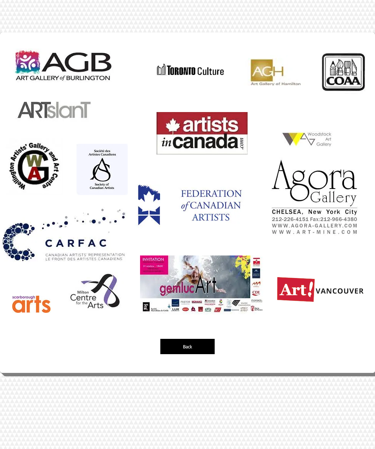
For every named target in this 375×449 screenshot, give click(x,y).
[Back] (187, 346)
